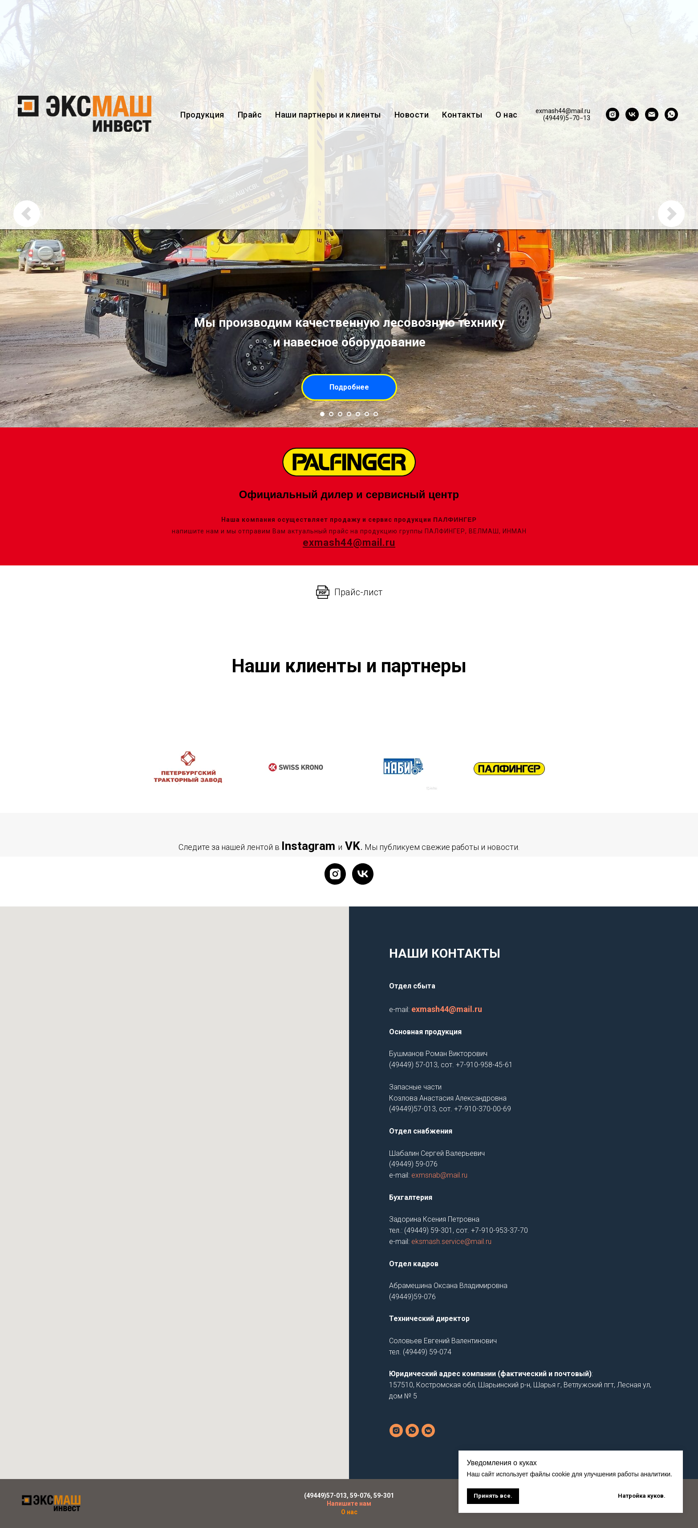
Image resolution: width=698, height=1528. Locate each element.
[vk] (632, 114)
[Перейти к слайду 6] (367, 414)
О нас (506, 114)
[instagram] (612, 114)
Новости (411, 114)
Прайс (250, 114)
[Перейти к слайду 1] (322, 414)
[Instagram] (335, 874)
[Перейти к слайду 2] (331, 414)
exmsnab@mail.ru (439, 1175)
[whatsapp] (671, 114)
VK (352, 846)
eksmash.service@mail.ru (451, 1241)
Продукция (202, 114)
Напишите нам (349, 1503)
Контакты (462, 114)
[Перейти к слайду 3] (340, 414)
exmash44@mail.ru (446, 1009)
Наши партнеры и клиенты (328, 114)
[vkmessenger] (428, 1430)
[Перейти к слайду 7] (375, 414)
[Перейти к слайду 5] (358, 414)
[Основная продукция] (412, 1430)
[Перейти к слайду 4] (349, 414)
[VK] (362, 874)
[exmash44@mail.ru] (651, 114)
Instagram (308, 846)
